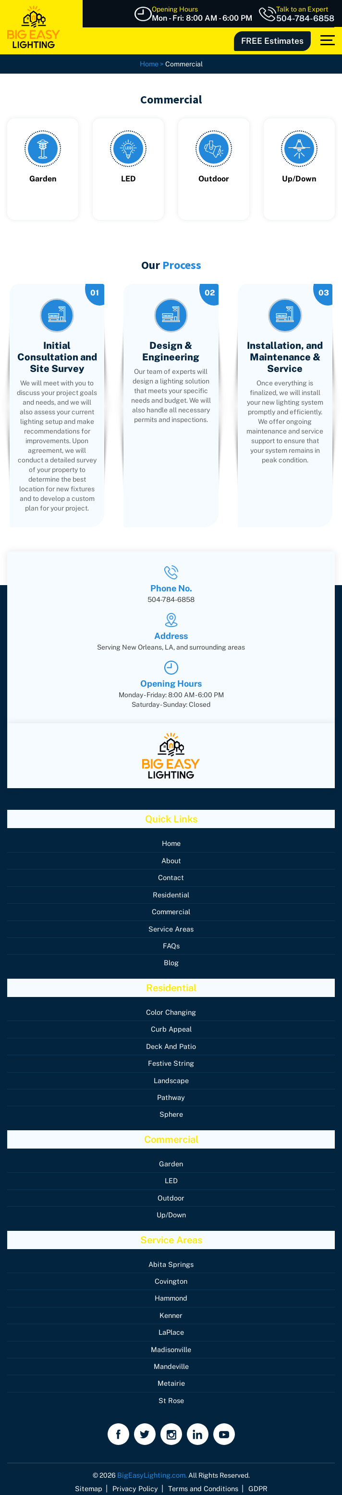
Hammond (171, 1293)
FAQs (171, 944)
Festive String (171, 1060)
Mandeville (171, 1361)
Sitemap (92, 1482)
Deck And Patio (171, 1044)
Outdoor (171, 1194)
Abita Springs (171, 1260)
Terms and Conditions (201, 1482)
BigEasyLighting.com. (152, 1469)
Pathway (171, 1094)
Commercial (171, 910)
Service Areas (171, 927)
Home (171, 843)
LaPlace (171, 1327)
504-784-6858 (306, 18)
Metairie (171, 1377)
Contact (171, 877)
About (171, 860)
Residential (171, 893)
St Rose (171, 1394)
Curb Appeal (171, 1027)
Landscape (171, 1077)
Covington (171, 1276)
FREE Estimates (275, 40)
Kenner (171, 1310)
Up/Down (171, 1210)
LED (171, 1177)
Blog (171, 961)
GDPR (253, 1482)
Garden (171, 1160)
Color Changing (171, 1010)
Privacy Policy (136, 1482)
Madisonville (171, 1344)
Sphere (171, 1111)
